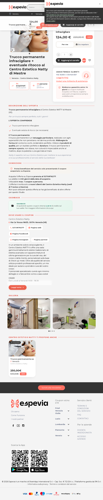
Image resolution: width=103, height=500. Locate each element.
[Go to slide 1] (29, 53)
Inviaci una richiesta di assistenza (72, 81)
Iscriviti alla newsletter (51, 388)
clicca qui (49, 208)
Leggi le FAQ (62, 78)
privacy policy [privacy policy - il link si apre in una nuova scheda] (50, 497)
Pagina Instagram (19, 240)
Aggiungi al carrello (68, 60)
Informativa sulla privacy (38, 484)
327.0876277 (17, 228)
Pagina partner (40, 240)
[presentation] (9, 315)
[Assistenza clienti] (86, 75)
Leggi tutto (17, 287)
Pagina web (34, 228)
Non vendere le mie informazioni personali (60, 491)
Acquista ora (84, 60)
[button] (49, 331)
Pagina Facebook (19, 234)
